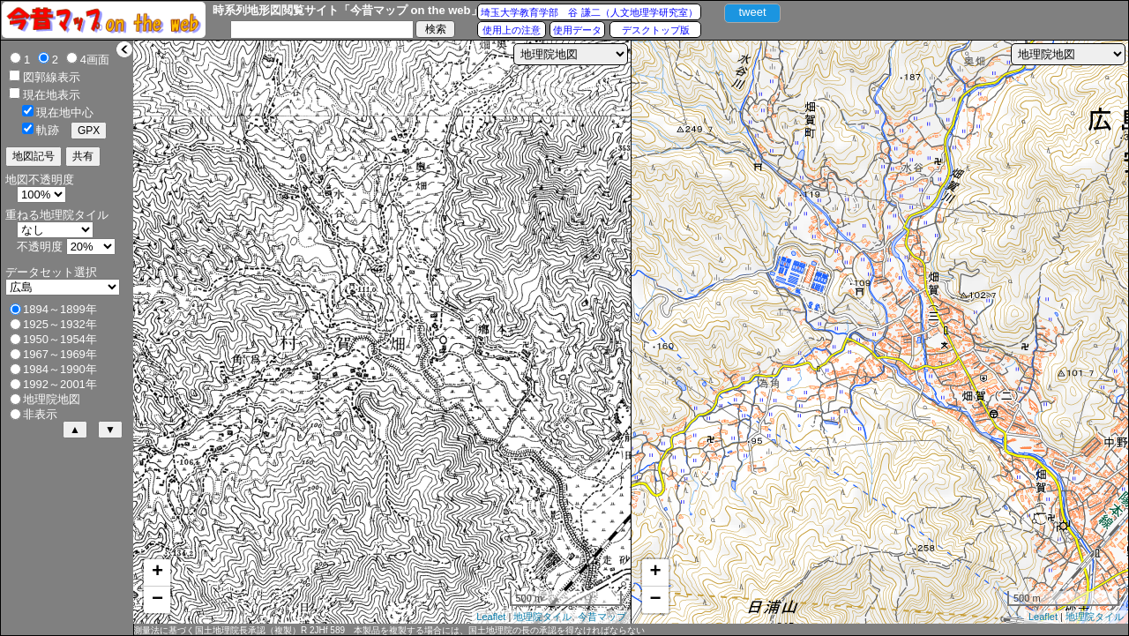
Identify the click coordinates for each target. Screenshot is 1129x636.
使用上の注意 (511, 30)
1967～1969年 (60, 354)
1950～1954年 (60, 339)
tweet (752, 12)
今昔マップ (602, 616)
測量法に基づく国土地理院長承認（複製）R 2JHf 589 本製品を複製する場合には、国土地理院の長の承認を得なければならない (389, 630)
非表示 (40, 414)
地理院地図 (51, 399)
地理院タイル (542, 616)
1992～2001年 (60, 384)
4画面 (94, 59)
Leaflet (490, 616)
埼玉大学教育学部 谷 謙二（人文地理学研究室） (589, 12)
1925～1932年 (60, 324)
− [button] (157, 600)
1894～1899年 (60, 309)
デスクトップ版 (656, 30)
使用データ (577, 30)
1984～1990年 (60, 369)
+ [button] (157, 572)
